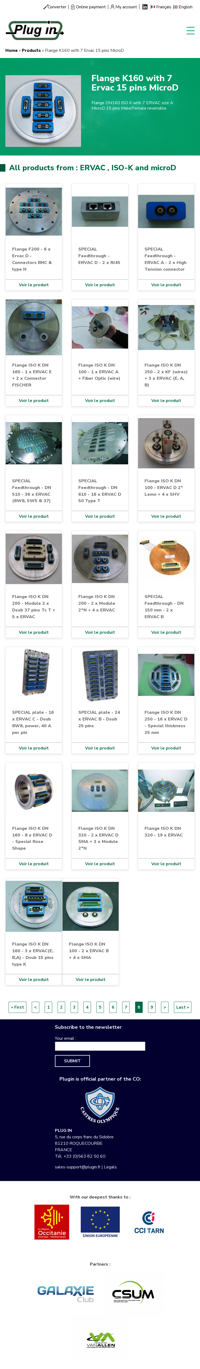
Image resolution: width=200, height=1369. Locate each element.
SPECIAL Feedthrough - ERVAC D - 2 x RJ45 (99, 256)
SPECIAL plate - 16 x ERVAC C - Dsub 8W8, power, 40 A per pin (33, 722)
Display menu (191, 30)
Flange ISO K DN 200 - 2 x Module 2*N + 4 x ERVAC (96, 603)
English (185, 7)
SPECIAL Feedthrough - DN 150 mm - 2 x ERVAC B (164, 606)
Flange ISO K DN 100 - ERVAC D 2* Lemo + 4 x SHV (164, 487)
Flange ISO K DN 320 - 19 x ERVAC (164, 831)
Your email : (65, 1038)
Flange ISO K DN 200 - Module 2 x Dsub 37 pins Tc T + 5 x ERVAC (33, 606)
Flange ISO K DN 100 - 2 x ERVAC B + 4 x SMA (89, 951)
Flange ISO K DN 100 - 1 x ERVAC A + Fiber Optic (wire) (99, 372)
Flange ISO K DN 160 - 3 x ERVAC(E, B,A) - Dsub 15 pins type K (33, 954)
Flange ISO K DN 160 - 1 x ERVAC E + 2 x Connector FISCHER (32, 375)
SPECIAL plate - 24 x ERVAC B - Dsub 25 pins (99, 719)
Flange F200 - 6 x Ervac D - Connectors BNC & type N (32, 259)
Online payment (91, 7)
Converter (57, 7)
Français (163, 7)
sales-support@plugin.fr (77, 1167)
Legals (110, 1167)
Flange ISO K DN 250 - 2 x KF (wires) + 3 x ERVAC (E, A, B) (166, 375)
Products (31, 50)
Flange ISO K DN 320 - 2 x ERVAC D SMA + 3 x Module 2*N (98, 838)
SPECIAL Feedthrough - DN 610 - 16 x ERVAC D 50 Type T (99, 491)
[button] (43, 111)
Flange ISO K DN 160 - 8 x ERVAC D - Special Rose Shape (32, 838)
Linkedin (145, 6)
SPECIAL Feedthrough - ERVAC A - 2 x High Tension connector (166, 259)
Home (11, 50)
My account (126, 7)
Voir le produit (34, 285)
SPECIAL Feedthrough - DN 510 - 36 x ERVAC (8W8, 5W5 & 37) (31, 491)
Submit (72, 1061)
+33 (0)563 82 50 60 (85, 1156)
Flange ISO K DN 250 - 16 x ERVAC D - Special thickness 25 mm (166, 722)
